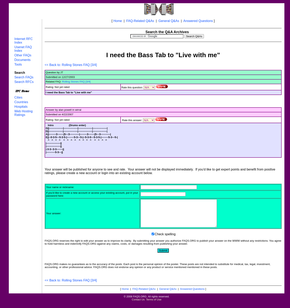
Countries (21, 102)
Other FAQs (22, 55)
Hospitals (21, 106)
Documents (22, 60)
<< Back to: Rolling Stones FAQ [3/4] (71, 65)
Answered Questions (198, 21)
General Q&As (168, 21)
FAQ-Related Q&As (140, 21)
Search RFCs (24, 82)
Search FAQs (23, 77)
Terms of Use (153, 304)
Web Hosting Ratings (23, 113)
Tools (18, 64)
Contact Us (138, 304)
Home (117, 21)
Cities (18, 97)
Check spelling (165, 239)
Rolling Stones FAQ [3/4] (76, 81)
